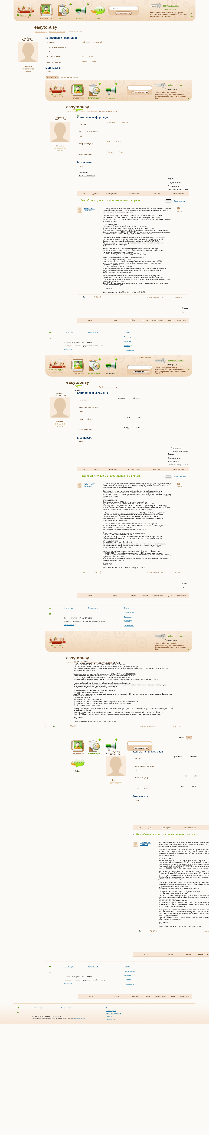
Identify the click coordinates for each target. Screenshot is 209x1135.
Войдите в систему (171, 6)
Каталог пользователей (57, 32)
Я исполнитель (173, 186)
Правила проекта (129, 337)
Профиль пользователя (75, 32)
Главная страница (41, 32)
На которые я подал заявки (178, 189)
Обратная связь (129, 350)
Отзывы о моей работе (69, 78)
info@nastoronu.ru (69, 349)
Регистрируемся (170, 9)
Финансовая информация (113, 1013)
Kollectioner (93, 209)
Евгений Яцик (28, 39)
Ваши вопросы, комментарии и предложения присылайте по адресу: (84, 346)
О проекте (127, 332)
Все (183, 312)
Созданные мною (174, 183)
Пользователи (46, 18)
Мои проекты (52, 78)
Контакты (127, 346)
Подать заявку (180, 201)
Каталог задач (64, 18)
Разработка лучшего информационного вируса (110, 200)
